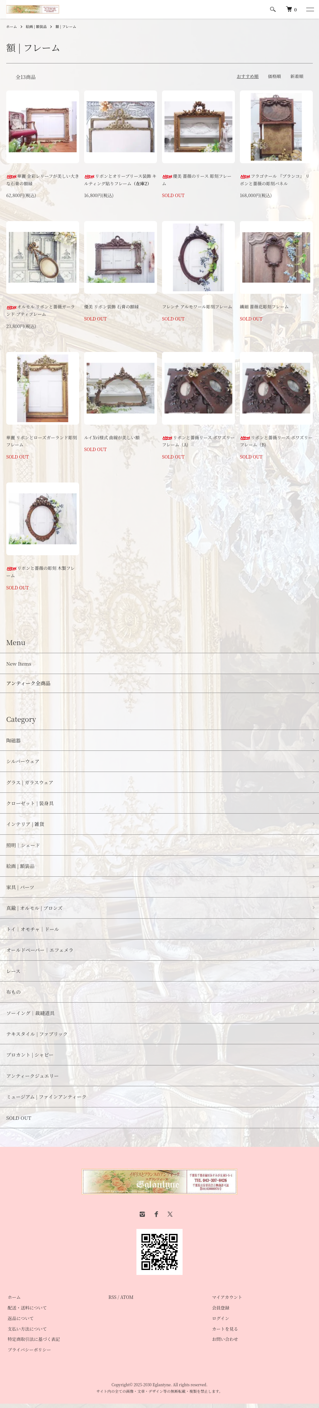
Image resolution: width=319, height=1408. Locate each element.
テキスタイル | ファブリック (37, 1037)
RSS (112, 1302)
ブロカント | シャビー (30, 1058)
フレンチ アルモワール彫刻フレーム (197, 306)
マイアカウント (226, 1302)
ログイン (219, 1322)
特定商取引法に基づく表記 (32, 1344)
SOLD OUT (19, 1121)
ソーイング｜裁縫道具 (31, 1016)
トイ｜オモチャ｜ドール (33, 931)
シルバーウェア (23, 761)
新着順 (296, 76)
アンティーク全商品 (28, 683)
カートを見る (224, 1333)
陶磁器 (13, 740)
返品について (19, 1322)
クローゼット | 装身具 (30, 804)
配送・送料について (25, 1312)
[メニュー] (309, 9)
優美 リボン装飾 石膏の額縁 (111, 306)
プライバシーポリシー (28, 1354)
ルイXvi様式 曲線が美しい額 (112, 437)
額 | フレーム (67, 26)
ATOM (127, 1302)
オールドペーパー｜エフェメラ (40, 952)
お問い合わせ (224, 1344)
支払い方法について (25, 1333)
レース (13, 973)
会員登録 (219, 1312)
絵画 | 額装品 (37, 26)
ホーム (11, 26)
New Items (19, 663)
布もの (13, 994)
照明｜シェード (23, 846)
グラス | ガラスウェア (30, 782)
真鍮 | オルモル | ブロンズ (35, 910)
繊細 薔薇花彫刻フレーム (264, 306)
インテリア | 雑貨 (25, 825)
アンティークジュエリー (33, 1079)
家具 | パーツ (20, 888)
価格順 (274, 76)
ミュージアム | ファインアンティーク (47, 1100)
